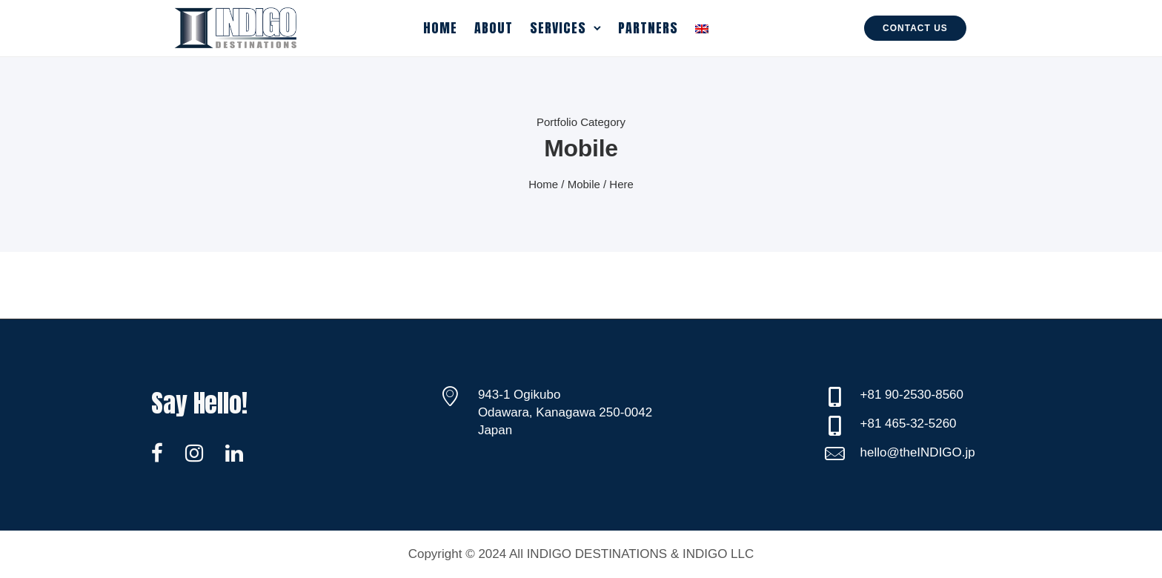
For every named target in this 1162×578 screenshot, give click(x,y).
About (493, 28)
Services (558, 28)
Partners (648, 28)
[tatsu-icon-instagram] (199, 452)
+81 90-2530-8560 (911, 395)
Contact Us (915, 28)
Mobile (584, 184)
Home (440, 28)
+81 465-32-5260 (908, 423)
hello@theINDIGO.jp (917, 452)
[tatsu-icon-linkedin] (234, 452)
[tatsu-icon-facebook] (162, 452)
